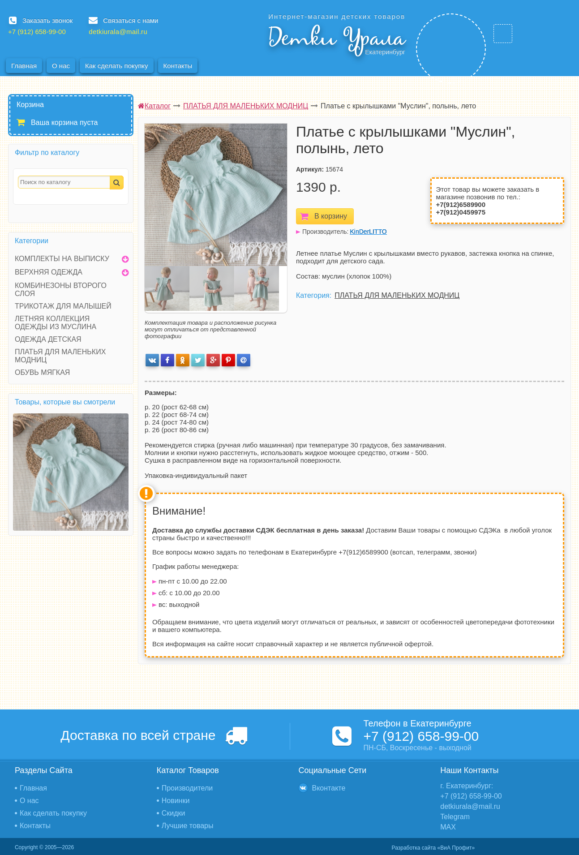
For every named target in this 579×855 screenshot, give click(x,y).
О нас (61, 65)
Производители (187, 788)
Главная (24, 65)
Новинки (176, 800)
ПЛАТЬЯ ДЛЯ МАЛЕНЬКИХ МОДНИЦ (397, 295)
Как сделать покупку (116, 65)
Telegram (455, 817)
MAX (448, 827)
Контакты (178, 65)
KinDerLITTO (368, 231)
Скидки (173, 813)
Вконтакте (329, 788)
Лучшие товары (188, 825)
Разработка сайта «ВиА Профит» (433, 848)
